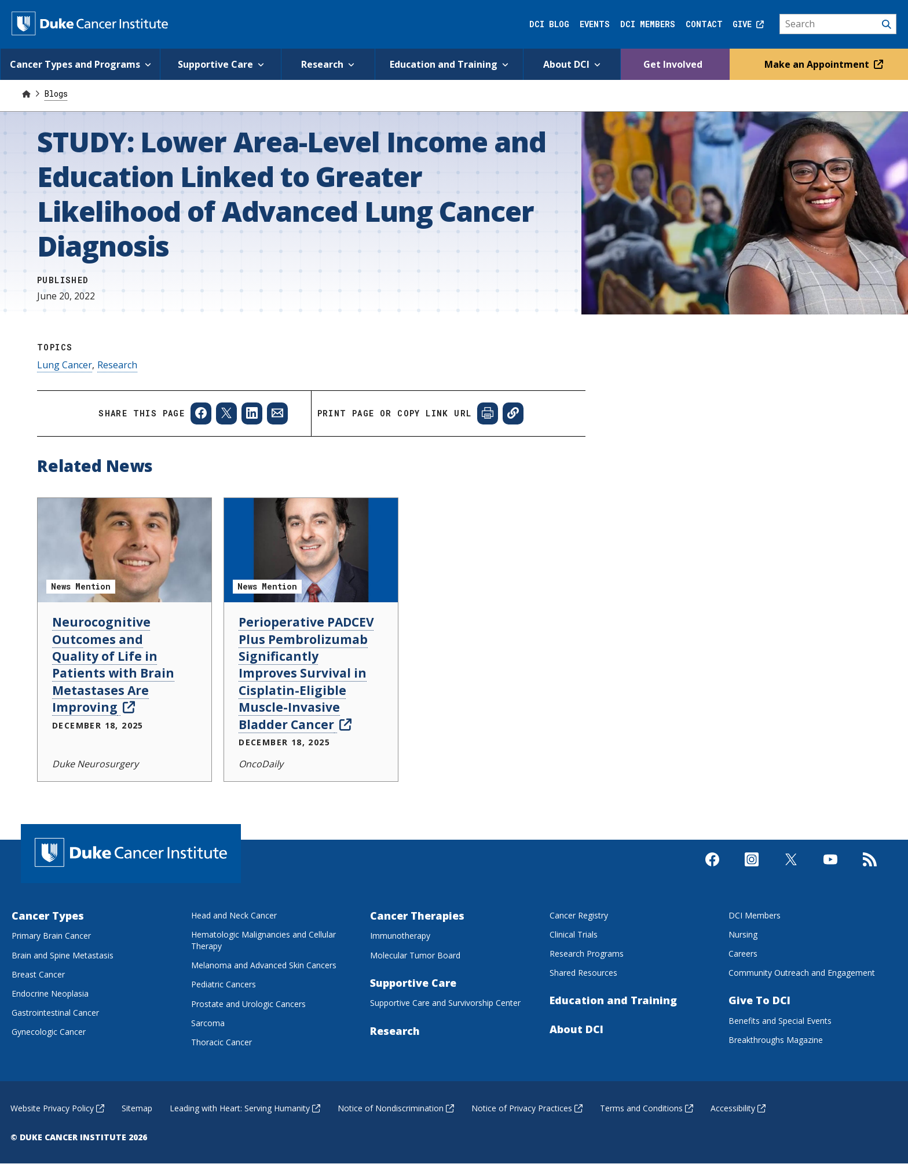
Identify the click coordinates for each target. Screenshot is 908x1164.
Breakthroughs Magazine (775, 1039)
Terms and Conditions (646, 1108)
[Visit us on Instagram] (752, 874)
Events (595, 24)
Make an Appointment (821, 64)
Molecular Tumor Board (415, 955)
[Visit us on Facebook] (712, 874)
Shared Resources (583, 972)
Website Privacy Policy (57, 1108)
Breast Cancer (38, 974)
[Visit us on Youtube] (830, 874)
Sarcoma (208, 1022)
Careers (742, 953)
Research (117, 364)
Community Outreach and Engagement (801, 972)
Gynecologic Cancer (49, 1031)
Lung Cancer (64, 364)
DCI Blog (549, 24)
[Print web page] (487, 413)
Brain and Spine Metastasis (63, 955)
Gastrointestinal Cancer (55, 1012)
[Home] (26, 93)
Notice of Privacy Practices (527, 1108)
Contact (704, 24)
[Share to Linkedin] (251, 413)
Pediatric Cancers (223, 984)
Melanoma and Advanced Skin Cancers (263, 965)
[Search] (838, 24)
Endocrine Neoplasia (50, 993)
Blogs (56, 93)
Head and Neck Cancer (234, 915)
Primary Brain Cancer (51, 935)
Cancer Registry (579, 915)
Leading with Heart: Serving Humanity (245, 1108)
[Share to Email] (277, 413)
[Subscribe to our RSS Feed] (870, 874)
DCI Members (647, 24)
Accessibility (738, 1108)
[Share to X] (226, 413)
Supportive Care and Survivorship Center (445, 1002)
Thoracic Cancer (221, 1042)
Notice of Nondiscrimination (396, 1108)
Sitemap (137, 1108)
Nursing (742, 934)
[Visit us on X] (791, 874)
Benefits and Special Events (780, 1020)
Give (748, 24)
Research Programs (587, 953)
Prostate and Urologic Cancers (248, 1003)
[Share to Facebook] (201, 413)
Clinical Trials (574, 934)
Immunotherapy (400, 935)
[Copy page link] (513, 413)
